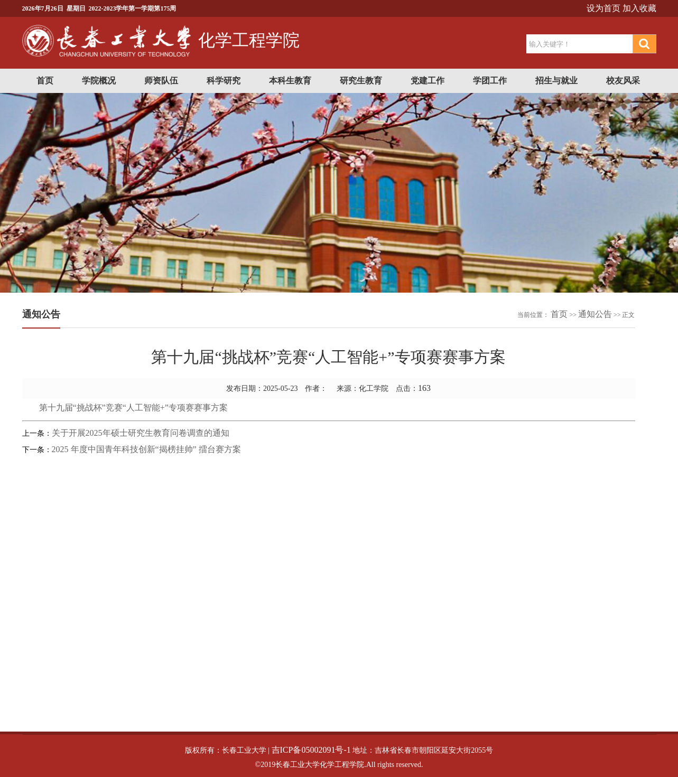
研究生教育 (361, 80)
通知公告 (595, 314)
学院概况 (99, 80)
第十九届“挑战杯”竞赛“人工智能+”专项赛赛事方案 (133, 407)
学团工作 (490, 80)
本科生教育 (290, 80)
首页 (44, 80)
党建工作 (427, 80)
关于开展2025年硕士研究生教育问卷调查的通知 (140, 432)
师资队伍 (161, 80)
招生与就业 (556, 80)
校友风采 (623, 80)
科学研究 (223, 80)
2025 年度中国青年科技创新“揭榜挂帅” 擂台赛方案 (146, 449)
